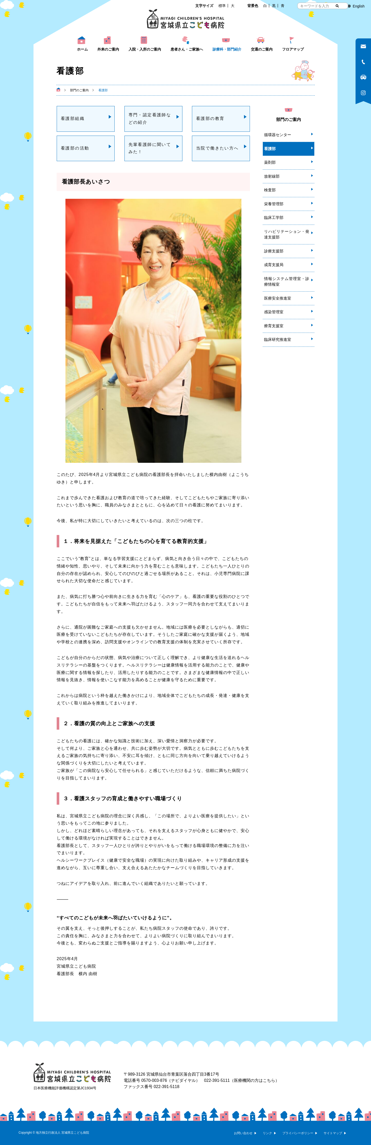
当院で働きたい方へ (217, 148)
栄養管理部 (273, 204)
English (359, 6)
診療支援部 (273, 251)
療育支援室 (273, 326)
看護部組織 (73, 118)
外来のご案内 (108, 49)
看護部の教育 (210, 118)
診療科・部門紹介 (227, 49)
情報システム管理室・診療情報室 (286, 281)
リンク (267, 1133)
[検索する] (337, 6)
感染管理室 (273, 312)
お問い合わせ (243, 1133)
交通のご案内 (262, 49)
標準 (222, 6)
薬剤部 (270, 162)
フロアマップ (293, 49)
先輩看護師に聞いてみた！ (150, 148)
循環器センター (277, 135)
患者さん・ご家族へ (187, 49)
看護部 (270, 148)
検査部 (270, 190)
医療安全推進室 (277, 298)
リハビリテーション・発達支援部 (286, 234)
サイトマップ (333, 1133)
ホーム (82, 49)
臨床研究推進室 (277, 339)
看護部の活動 (75, 148)
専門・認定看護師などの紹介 (150, 119)
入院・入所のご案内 (145, 49)
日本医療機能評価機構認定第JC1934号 (64, 1088)
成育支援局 (273, 264)
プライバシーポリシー (297, 1133)
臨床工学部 (273, 217)
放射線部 (272, 176)
